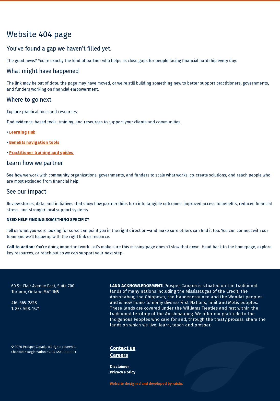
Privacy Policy (122, 372)
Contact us (122, 348)
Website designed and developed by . (146, 384)
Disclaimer (119, 366)
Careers (119, 355)
